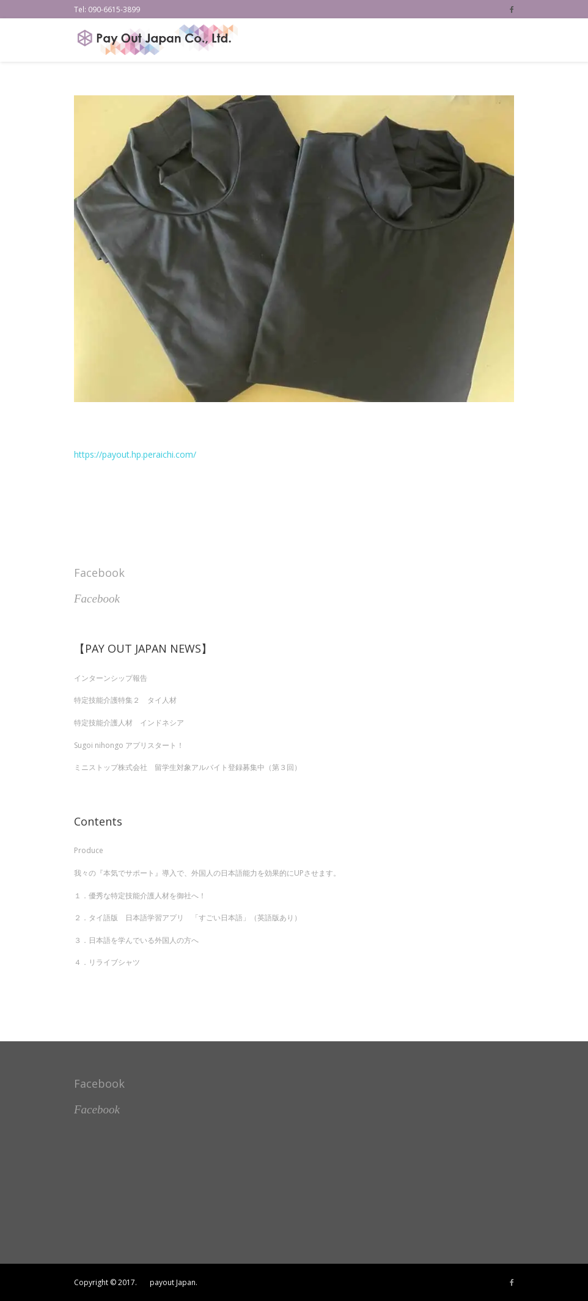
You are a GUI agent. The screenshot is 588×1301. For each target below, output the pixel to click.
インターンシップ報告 (110, 678)
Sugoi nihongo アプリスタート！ (129, 745)
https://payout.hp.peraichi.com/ (135, 454)
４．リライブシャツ (107, 962)
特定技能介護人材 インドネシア (129, 722)
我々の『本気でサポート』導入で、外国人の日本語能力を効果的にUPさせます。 (207, 873)
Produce (88, 850)
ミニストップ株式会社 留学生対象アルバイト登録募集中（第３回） (187, 767)
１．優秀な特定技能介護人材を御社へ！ (140, 895)
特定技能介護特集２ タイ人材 (125, 700)
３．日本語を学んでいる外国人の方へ (136, 940)
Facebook (99, 572)
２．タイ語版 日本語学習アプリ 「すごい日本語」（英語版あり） (187, 917)
